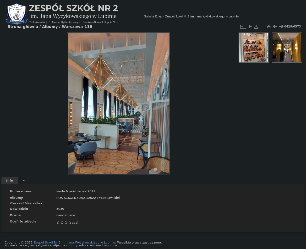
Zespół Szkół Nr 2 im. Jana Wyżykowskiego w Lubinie (74, 242)
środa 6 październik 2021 (75, 191)
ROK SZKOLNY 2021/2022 (76, 198)
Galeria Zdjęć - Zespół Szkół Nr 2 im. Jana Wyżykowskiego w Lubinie (191, 16)
